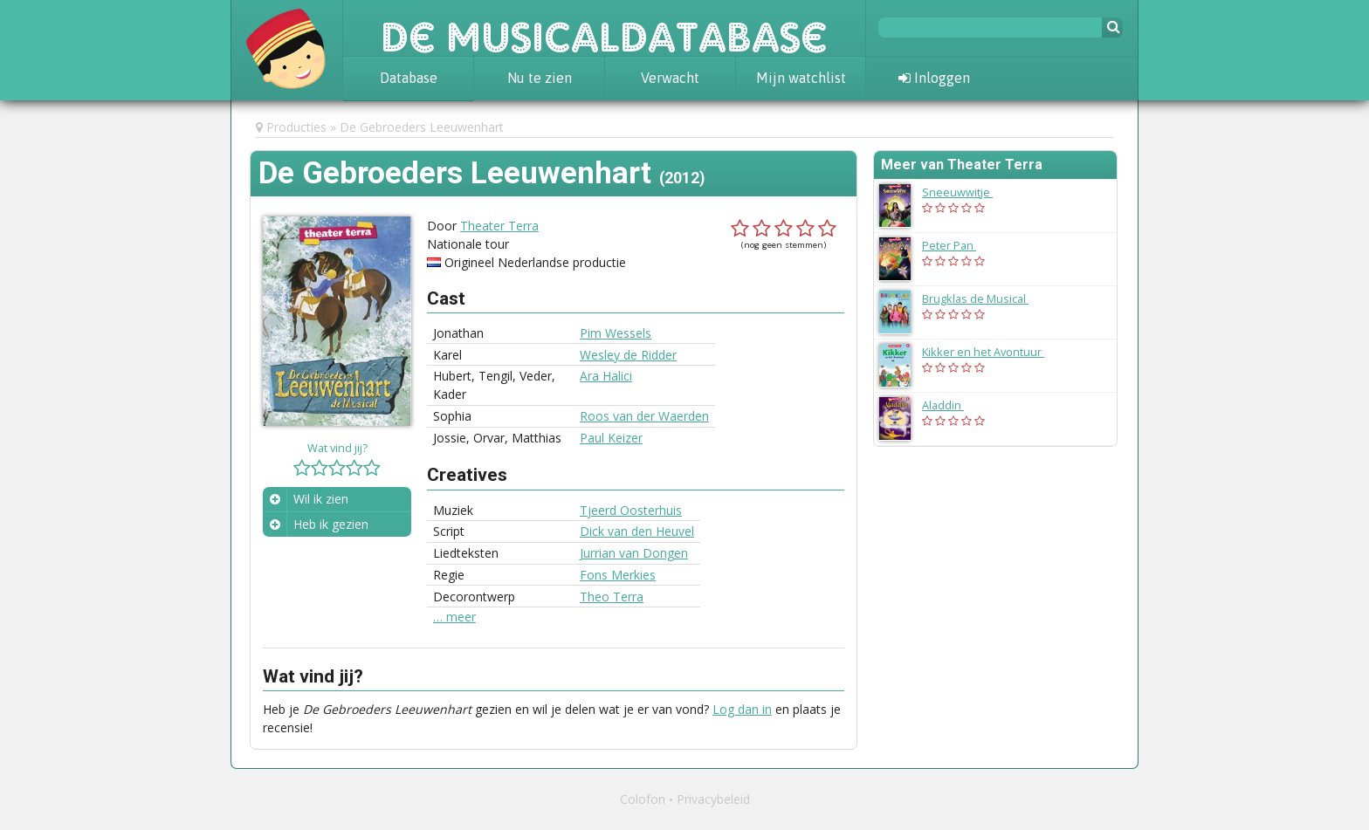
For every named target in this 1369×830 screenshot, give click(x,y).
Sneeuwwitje (966, 192)
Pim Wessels (615, 333)
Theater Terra (499, 225)
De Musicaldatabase (604, 28)
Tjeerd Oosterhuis (631, 510)
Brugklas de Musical (984, 298)
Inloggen (934, 78)
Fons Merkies (618, 574)
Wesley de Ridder (628, 354)
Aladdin (951, 405)
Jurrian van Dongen (634, 553)
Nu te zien (539, 78)
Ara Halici (606, 375)
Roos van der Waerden (644, 416)
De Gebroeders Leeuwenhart (422, 127)
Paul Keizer (611, 437)
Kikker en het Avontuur (992, 352)
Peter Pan (958, 245)
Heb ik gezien (330, 524)
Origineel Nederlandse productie (535, 262)
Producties (296, 127)
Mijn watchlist (801, 78)
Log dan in (742, 709)
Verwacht (670, 78)
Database (408, 78)
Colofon (642, 799)
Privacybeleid (713, 799)
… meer (454, 617)
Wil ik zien (320, 498)
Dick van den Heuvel (637, 531)
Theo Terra (611, 596)
